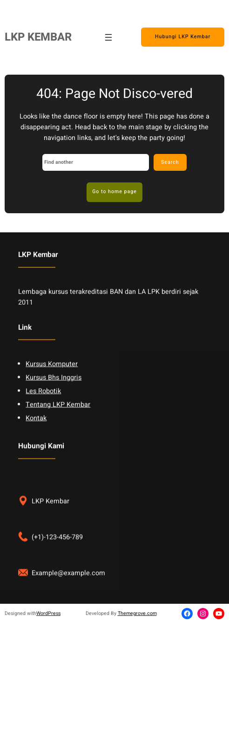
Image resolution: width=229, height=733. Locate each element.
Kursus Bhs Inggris (53, 387)
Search (170, 162)
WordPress (48, 613)
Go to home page (114, 191)
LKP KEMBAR (38, 37)
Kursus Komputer (52, 373)
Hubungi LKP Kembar (182, 36)
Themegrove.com (137, 613)
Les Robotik (43, 400)
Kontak (36, 428)
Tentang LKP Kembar (58, 414)
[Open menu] (108, 37)
